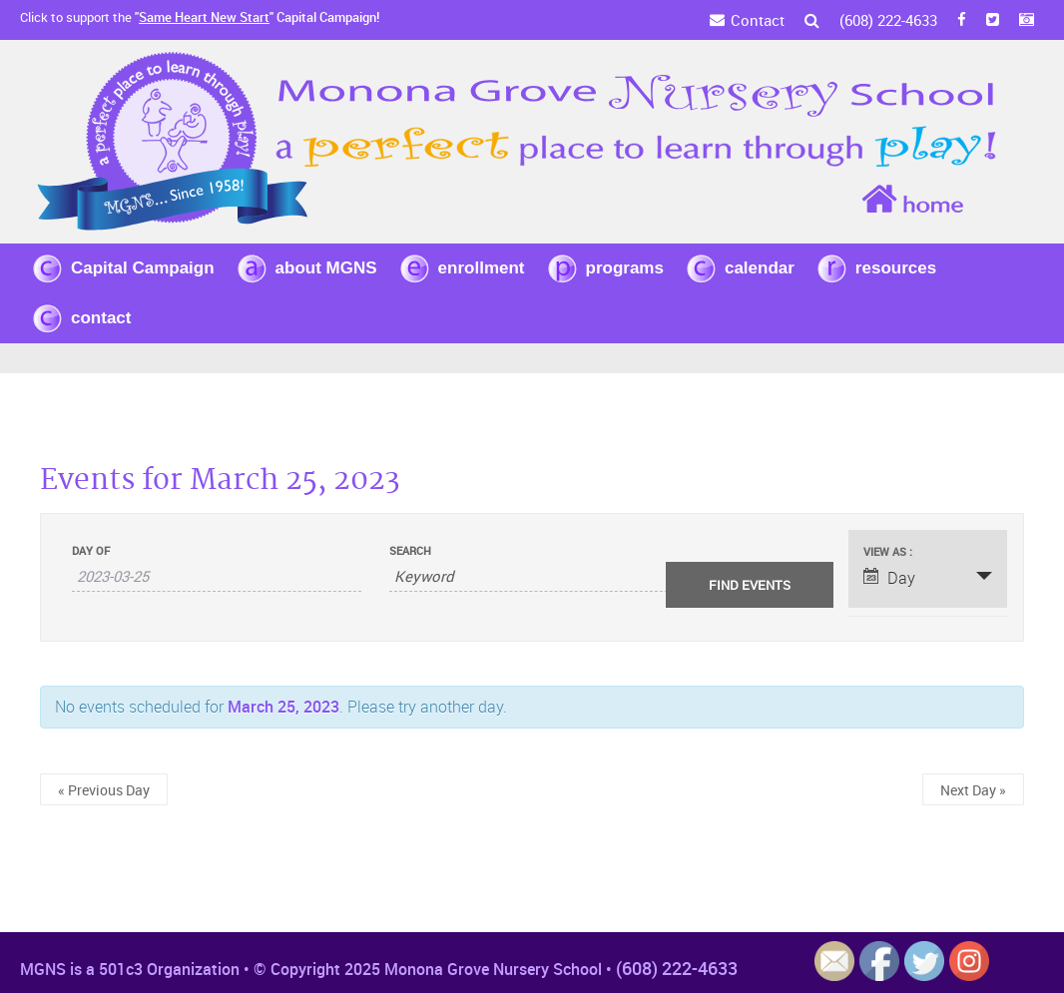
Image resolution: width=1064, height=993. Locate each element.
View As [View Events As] (886, 551)
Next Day (973, 789)
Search (410, 550)
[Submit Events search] (749, 585)
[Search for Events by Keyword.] (533, 576)
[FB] (961, 20)
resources (895, 267)
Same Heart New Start (204, 17)
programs (625, 267)
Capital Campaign (143, 267)
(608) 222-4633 (888, 20)
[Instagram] (1026, 20)
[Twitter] (992, 20)
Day (889, 578)
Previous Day (104, 789)
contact (101, 317)
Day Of (91, 550)
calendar (760, 267)
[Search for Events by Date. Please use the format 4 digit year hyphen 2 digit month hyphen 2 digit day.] (216, 576)
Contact (758, 20)
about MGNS (326, 267)
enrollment (481, 267)
